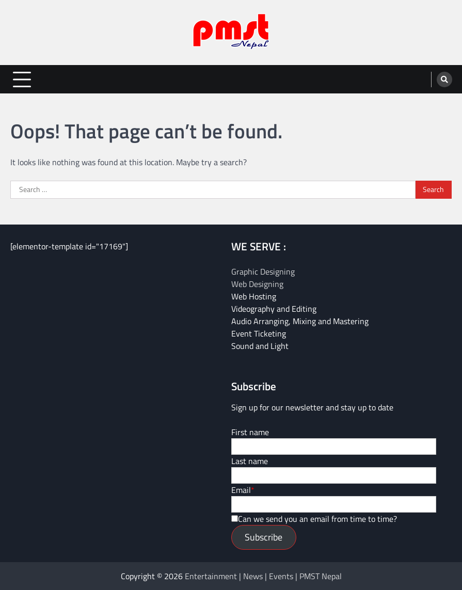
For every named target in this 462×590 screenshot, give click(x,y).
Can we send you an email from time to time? (317, 519)
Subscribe (263, 537)
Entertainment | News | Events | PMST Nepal (263, 576)
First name (250, 432)
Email (241, 490)
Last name (249, 461)
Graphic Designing (263, 271)
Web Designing (257, 284)
